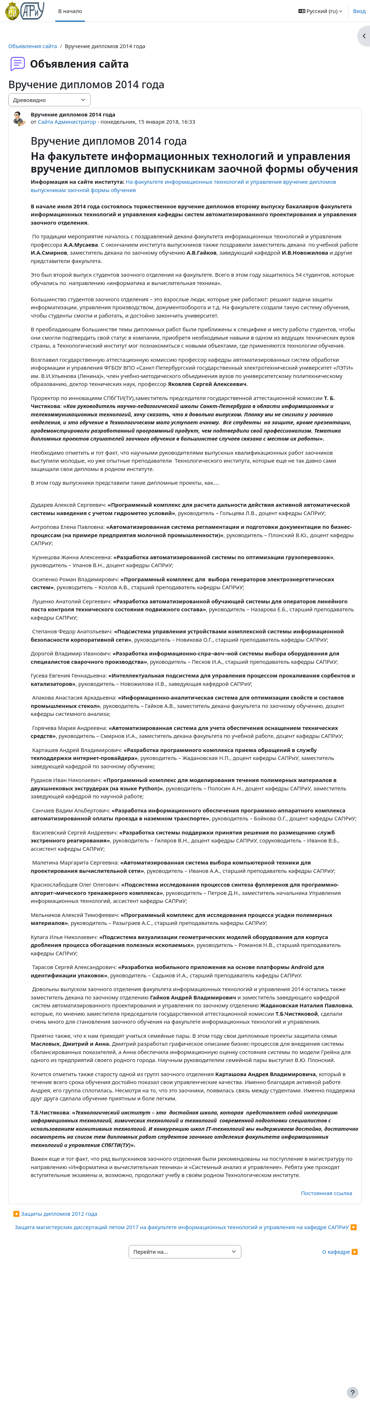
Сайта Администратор (84, 121)
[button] (320, 11)
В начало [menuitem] (70, 10)
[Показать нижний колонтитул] (352, 1392)
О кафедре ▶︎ (323, 1369)
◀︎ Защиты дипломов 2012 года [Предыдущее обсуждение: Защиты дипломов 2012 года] (72, 1324)
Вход (359, 10)
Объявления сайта (50, 46)
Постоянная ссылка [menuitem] (309, 1303)
